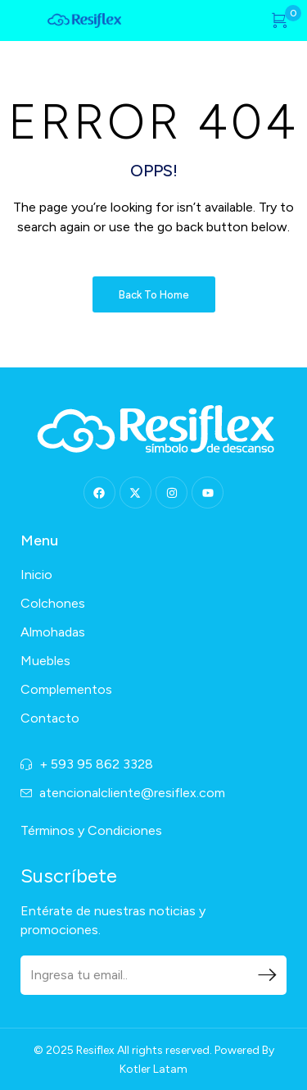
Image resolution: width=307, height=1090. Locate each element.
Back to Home (154, 295)
